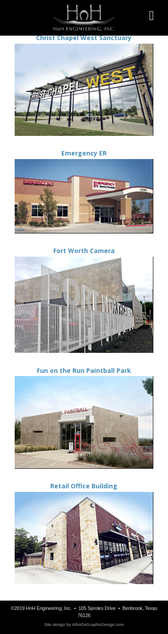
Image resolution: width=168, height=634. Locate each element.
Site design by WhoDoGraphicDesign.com (84, 624)
